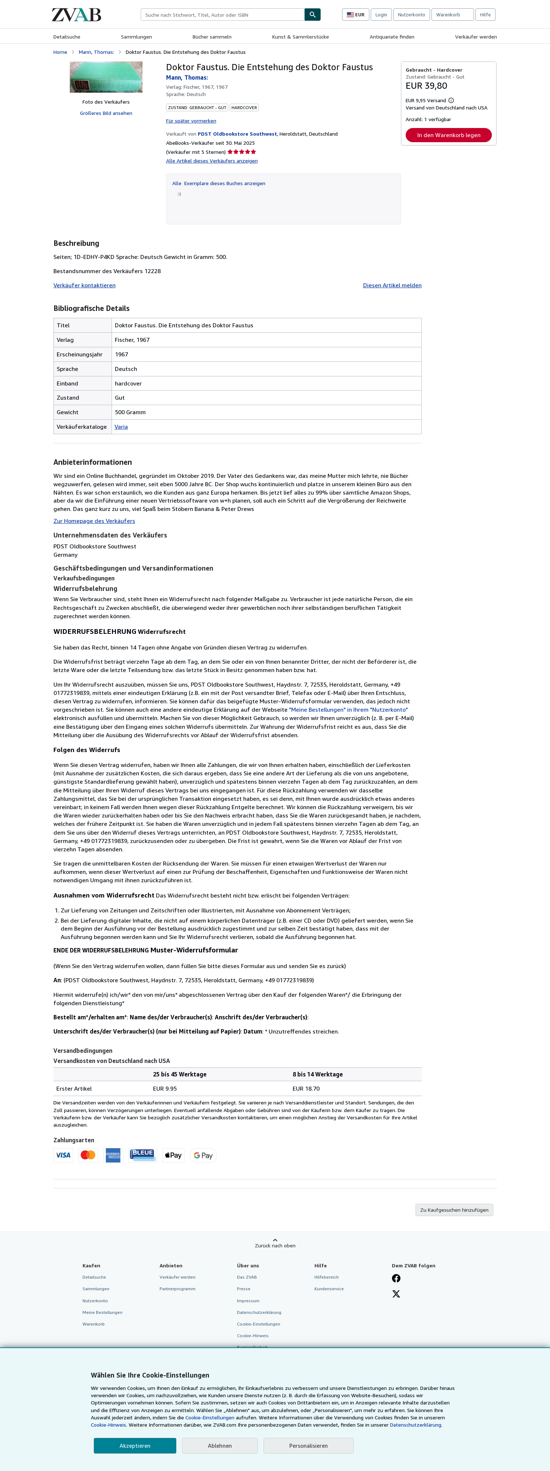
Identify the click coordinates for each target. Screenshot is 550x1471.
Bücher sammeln (212, 36)
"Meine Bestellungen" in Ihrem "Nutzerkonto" (348, 709)
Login (381, 14)
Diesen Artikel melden (392, 285)
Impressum (248, 1300)
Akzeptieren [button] (135, 1445)
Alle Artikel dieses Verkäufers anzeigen (212, 160)
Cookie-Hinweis (253, 1335)
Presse (243, 1288)
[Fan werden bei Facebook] (396, 1279)
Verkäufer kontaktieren (84, 285)
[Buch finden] (313, 14)
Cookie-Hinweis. (109, 1425)
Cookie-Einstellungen (209, 1417)
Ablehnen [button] (220, 1445)
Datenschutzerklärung (259, 1312)
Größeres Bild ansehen (106, 113)
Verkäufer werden (476, 36)
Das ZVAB (247, 1277)
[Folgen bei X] (396, 1295)
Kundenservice (329, 1288)
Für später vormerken (191, 120)
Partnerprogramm (178, 1288)
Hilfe (485, 14)
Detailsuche (66, 36)
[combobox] (222, 14)
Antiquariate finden (392, 36)
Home (60, 52)
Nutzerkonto (411, 14)
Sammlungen (136, 36)
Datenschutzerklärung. (416, 1425)
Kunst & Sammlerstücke (300, 36)
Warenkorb (94, 1324)
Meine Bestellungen (103, 1312)
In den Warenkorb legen (449, 135)
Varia (121, 426)
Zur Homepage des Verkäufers (94, 520)
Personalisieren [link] (308, 1445)
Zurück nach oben (275, 1245)
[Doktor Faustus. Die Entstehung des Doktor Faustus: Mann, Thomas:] (106, 77)
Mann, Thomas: (96, 52)
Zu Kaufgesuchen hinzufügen (454, 1210)
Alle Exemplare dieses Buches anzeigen (218, 183)
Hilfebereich (326, 1277)
